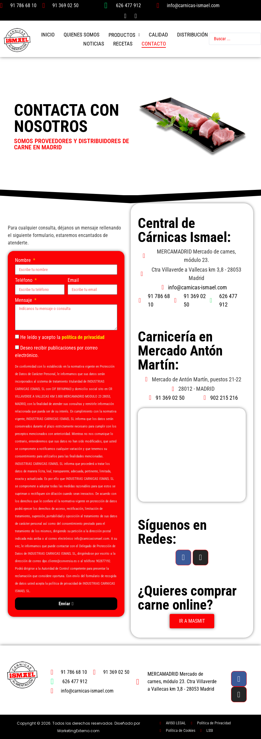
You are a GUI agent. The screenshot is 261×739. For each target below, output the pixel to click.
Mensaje (24, 300)
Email (73, 280)
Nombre (23, 260)
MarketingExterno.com (78, 730)
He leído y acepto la (62, 337)
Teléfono (24, 280)
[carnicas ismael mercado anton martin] (192, 455)
